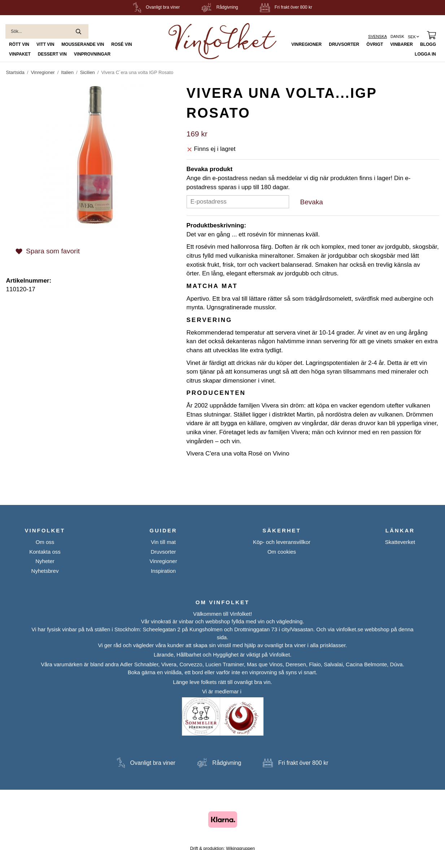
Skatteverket (400, 542)
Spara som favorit (48, 251)
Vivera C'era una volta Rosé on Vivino (238, 453)
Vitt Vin (45, 44)
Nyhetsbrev (45, 571)
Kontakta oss (45, 552)
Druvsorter (344, 44)
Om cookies (281, 552)
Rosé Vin (121, 44)
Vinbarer (401, 44)
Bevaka (311, 202)
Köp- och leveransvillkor (281, 542)
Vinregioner (306, 44)
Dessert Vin (52, 54)
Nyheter (44, 561)
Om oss (45, 542)
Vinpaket (20, 54)
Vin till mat (163, 542)
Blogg (428, 44)
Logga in (425, 54)
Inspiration (163, 571)
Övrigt (374, 44)
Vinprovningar (92, 54)
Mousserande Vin (82, 44)
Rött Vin (19, 44)
